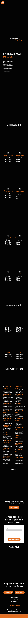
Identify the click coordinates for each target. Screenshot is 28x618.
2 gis (14, 40)
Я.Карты (17, 40)
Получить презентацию (14, 540)
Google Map (21, 40)
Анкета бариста (8, 592)
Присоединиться (19, 592)
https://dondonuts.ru (14, 597)
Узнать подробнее (14, 507)
